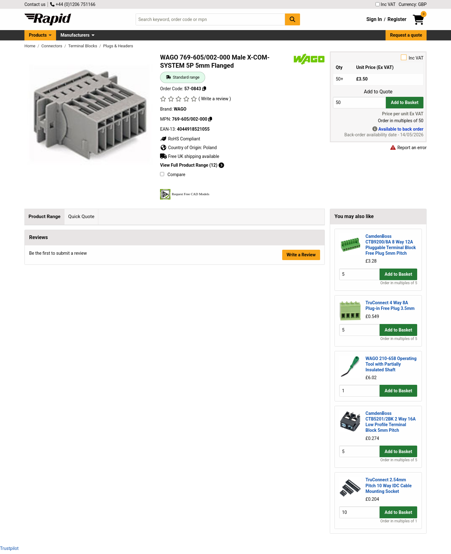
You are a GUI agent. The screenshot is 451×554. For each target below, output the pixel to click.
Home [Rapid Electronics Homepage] (30, 46)
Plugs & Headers (118, 46)
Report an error (408, 147)
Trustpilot (9, 548)
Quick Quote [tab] (81, 216)
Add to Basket (404, 102)
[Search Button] (292, 19)
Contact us (34, 4)
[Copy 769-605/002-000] (210, 119)
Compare (172, 174)
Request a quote (406, 35)
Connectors (52, 46)
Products (38, 35)
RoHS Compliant (180, 138)
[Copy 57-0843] (204, 88)
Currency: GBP (413, 4)
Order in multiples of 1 (398, 521)
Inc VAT (386, 4)
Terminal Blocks (83, 46)
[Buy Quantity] (359, 102)
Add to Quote (378, 91)
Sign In (374, 19)
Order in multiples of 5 (398, 283)
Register (396, 19)
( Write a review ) (215, 99)
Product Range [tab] (44, 216)
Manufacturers (75, 35)
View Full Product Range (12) (192, 165)
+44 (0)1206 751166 (72, 4)
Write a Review (301, 279)
